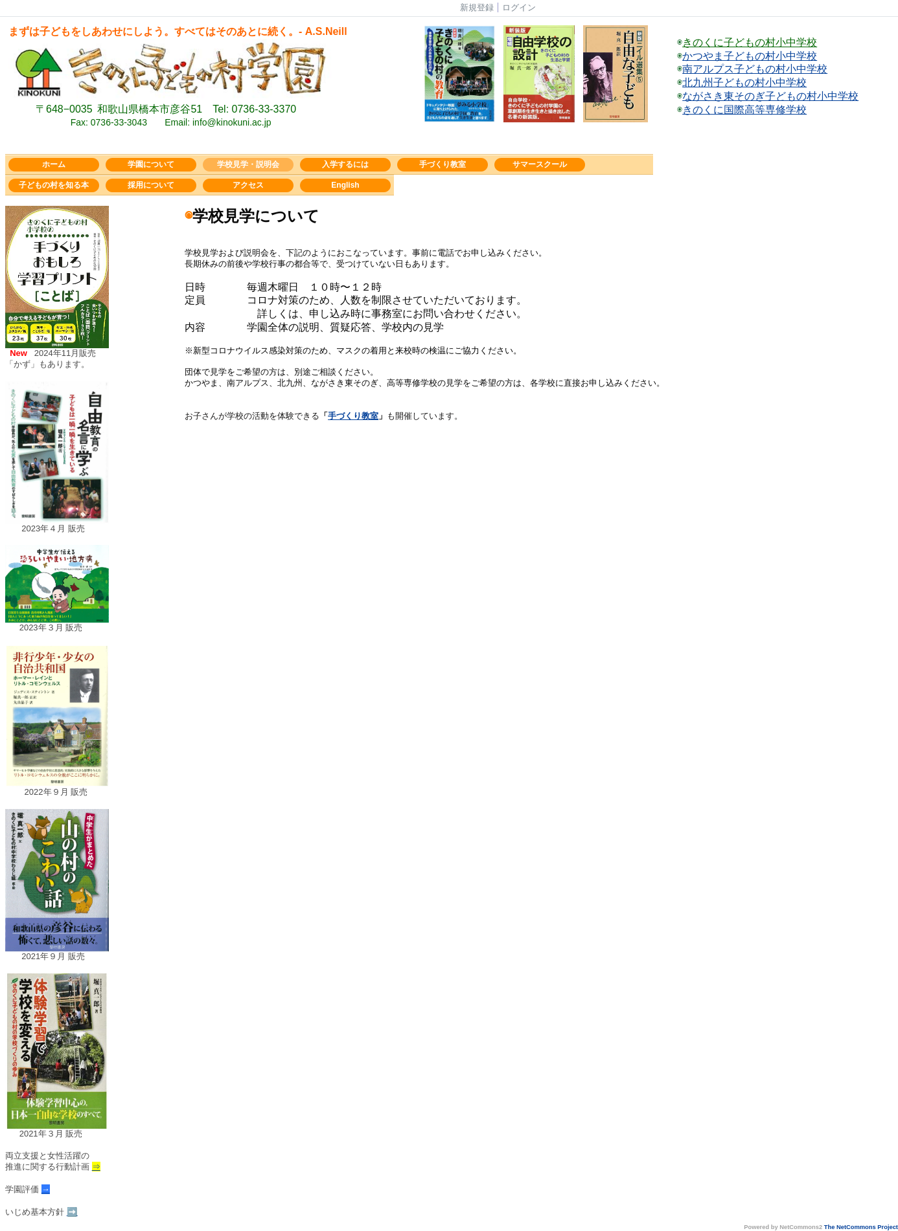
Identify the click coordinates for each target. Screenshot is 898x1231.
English (345, 185)
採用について (151, 185)
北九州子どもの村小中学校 (744, 82)
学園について (151, 164)
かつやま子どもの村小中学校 (749, 55)
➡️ (72, 1212)
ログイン (519, 7)
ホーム (53, 164)
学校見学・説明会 (248, 164)
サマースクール (539, 164)
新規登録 (477, 7)
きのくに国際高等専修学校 (744, 109)
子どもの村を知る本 (54, 185)
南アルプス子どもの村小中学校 (754, 68)
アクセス (248, 185)
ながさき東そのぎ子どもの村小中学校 (770, 96)
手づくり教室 (442, 164)
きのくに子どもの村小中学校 (749, 42)
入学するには (345, 164)
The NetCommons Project (861, 1227)
